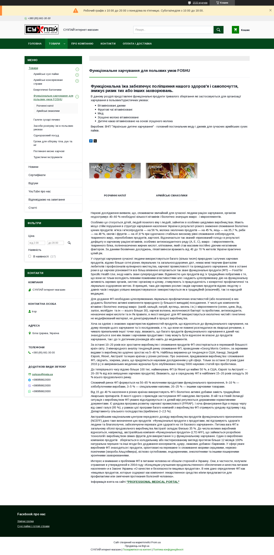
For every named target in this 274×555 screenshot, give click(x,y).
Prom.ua (156, 542)
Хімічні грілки (25, 521)
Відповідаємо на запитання (47, 199)
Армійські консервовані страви (48, 81)
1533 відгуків (200, 2)
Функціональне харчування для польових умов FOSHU (53, 97)
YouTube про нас (40, 191)
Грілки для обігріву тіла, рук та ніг (53, 143)
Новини (33, 166)
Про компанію (82, 43)
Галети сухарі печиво (47, 119)
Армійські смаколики (169, 195)
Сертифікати (37, 175)
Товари (54, 43)
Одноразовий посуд (46, 135)
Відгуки (33, 183)
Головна (35, 43)
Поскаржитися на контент (137, 549)
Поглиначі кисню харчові (49, 151)
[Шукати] (219, 30)
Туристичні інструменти (48, 157)
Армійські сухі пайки (46, 73)
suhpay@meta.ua (42, 374)
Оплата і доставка (137, 43)
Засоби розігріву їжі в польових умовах (53, 127)
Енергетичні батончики (47, 89)
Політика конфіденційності (168, 549)
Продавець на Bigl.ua (137, 546)
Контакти (108, 43)
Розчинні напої (114, 195)
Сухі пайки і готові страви (33, 526)
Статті (33, 207)
